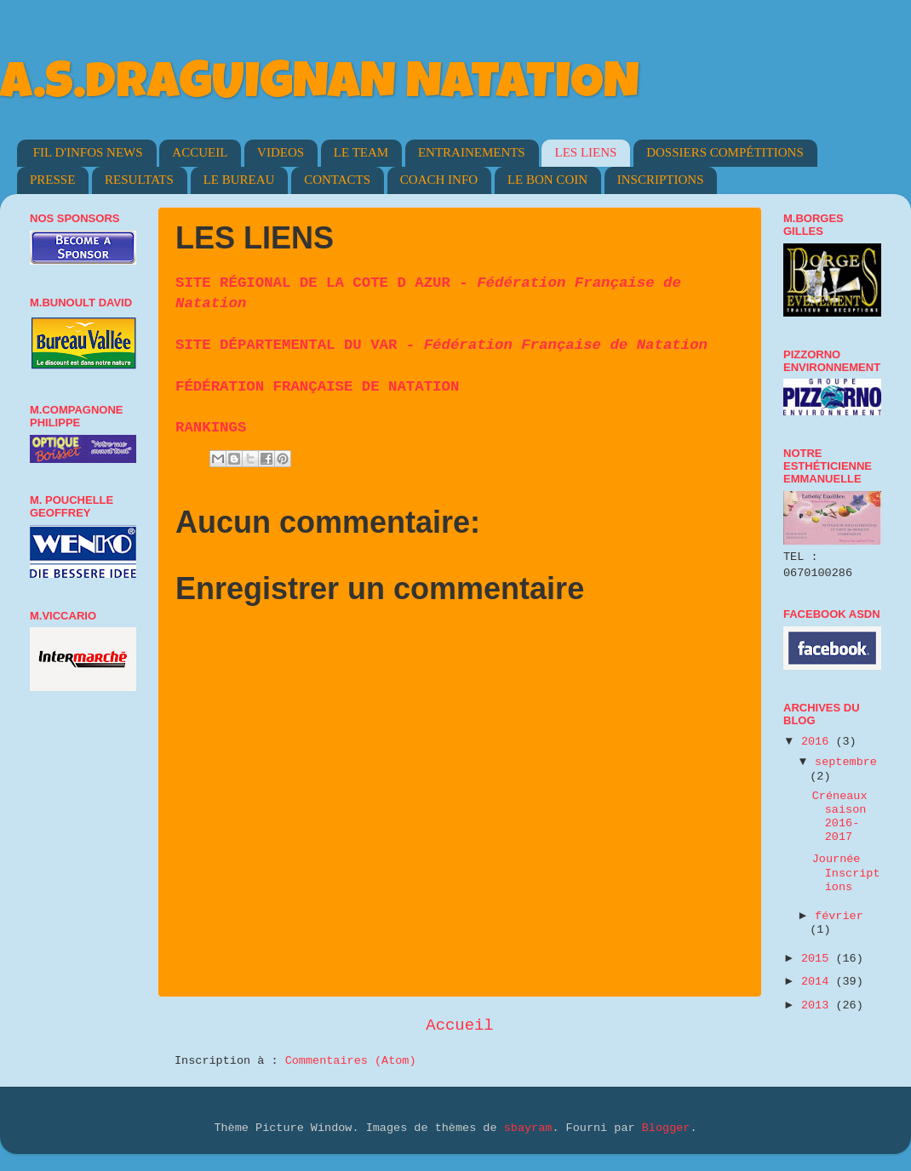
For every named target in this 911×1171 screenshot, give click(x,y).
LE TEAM (361, 152)
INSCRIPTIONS (660, 179)
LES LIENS (585, 152)
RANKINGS (210, 428)
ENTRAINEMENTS (471, 152)
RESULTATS (139, 179)
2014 (818, 981)
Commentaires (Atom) (350, 1060)
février (839, 916)
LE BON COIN (547, 179)
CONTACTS (337, 179)
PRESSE (52, 179)
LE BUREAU (239, 179)
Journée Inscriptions (846, 873)
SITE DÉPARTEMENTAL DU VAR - (441, 345)
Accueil (459, 1025)
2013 (818, 1005)
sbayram (528, 1128)
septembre (846, 762)
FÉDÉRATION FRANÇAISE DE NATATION (317, 387)
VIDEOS (280, 152)
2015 (818, 958)
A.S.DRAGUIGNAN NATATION (319, 86)
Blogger (666, 1128)
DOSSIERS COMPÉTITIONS (725, 152)
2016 (818, 741)
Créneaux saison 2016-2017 (840, 817)
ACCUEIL (199, 152)
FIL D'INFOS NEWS (88, 152)
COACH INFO (439, 179)
